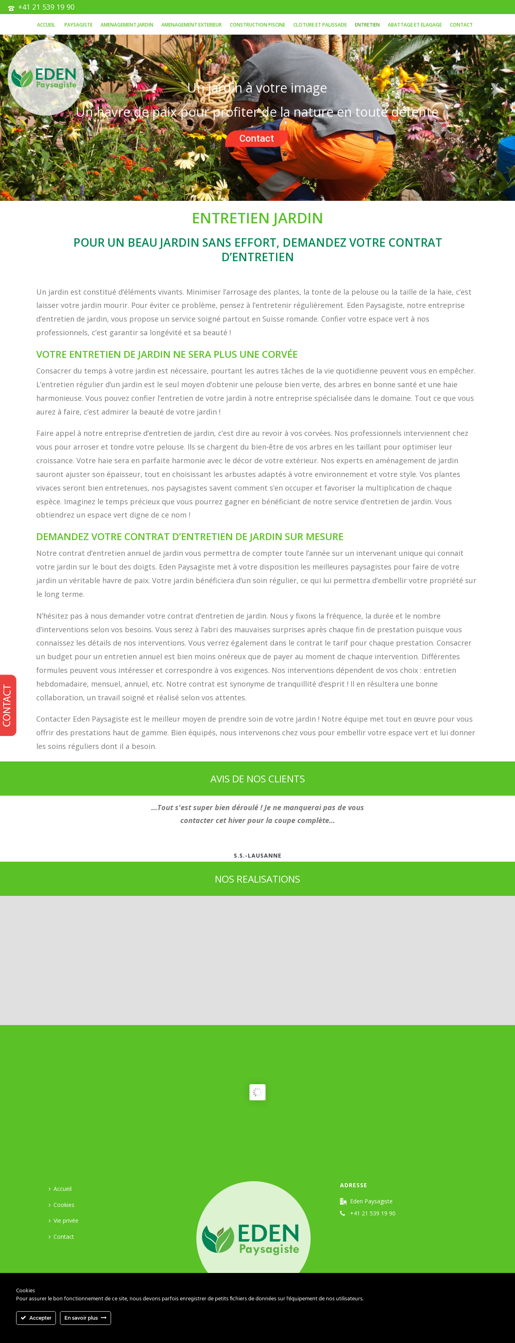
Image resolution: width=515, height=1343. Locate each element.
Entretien (367, 24)
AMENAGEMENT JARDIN (127, 24)
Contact (461, 24)
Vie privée (63, 1220)
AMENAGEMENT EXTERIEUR (191, 24)
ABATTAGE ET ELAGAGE (415, 24)
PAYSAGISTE (78, 24)
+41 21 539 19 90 (46, 7)
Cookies (61, 1205)
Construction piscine (257, 24)
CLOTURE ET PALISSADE (320, 24)
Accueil (46, 24)
